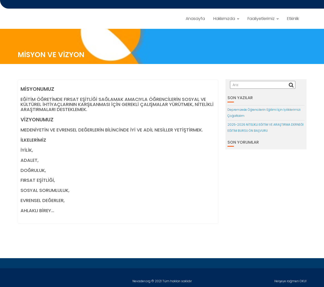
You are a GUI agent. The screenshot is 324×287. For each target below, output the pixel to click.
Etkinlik (293, 18)
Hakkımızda (224, 18)
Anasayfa (195, 18)
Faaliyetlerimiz (261, 18)
